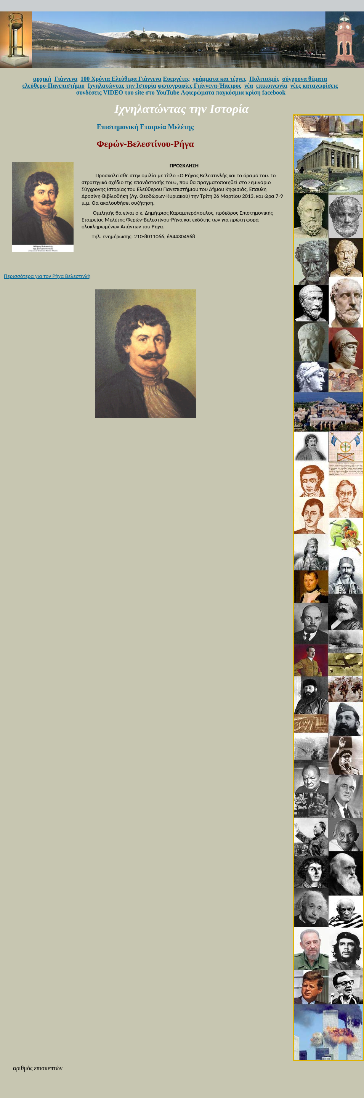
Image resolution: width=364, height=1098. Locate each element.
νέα (248, 85)
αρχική (42, 78)
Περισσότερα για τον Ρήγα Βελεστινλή (47, 276)
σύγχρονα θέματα (304, 78)
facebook (273, 92)
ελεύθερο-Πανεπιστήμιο (53, 85)
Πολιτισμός (264, 78)
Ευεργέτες (176, 78)
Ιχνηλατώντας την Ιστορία (122, 85)
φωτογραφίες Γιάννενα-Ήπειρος (199, 85)
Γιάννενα (66, 78)
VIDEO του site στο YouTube (141, 92)
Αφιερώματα (197, 92)
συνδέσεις (89, 92)
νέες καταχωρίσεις (314, 85)
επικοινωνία (271, 85)
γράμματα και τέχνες (219, 78)
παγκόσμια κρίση (238, 92)
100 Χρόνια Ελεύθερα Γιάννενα (120, 78)
